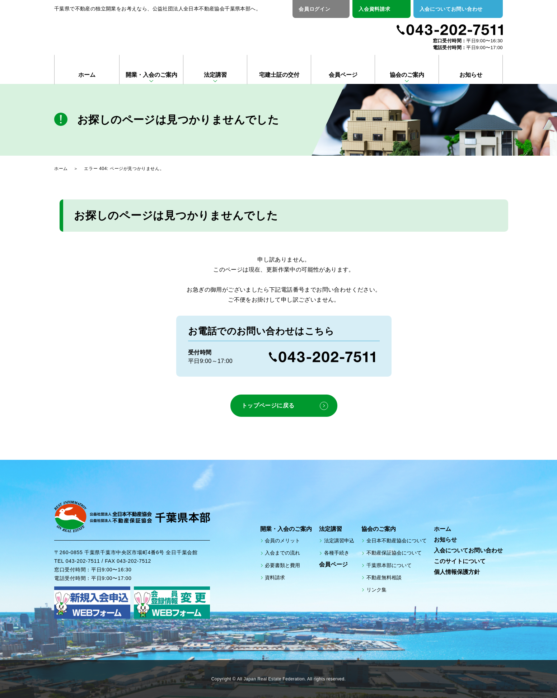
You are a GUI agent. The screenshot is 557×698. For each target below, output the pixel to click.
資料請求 (275, 577)
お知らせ (470, 75)
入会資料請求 (374, 9)
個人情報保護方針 (457, 572)
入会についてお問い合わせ (451, 9)
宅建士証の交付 (279, 75)
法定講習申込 (339, 540)
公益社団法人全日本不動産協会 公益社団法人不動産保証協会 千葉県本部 (139, 33)
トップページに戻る (267, 405)
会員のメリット (282, 540)
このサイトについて (460, 561)
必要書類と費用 (282, 565)
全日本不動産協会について (396, 540)
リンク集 (376, 590)
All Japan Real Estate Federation (271, 679)
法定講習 (215, 75)
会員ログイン (314, 9)
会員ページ (343, 75)
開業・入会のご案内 (151, 75)
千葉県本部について (389, 565)
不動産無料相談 (384, 577)
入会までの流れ (282, 553)
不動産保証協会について (394, 553)
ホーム (86, 75)
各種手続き (336, 553)
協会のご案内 (407, 75)
